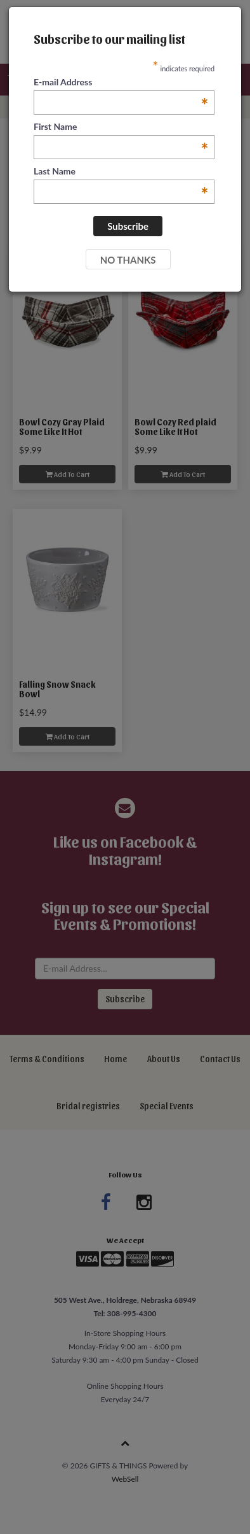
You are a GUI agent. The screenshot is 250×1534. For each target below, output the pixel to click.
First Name (121, 127)
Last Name (121, 172)
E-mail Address (121, 82)
